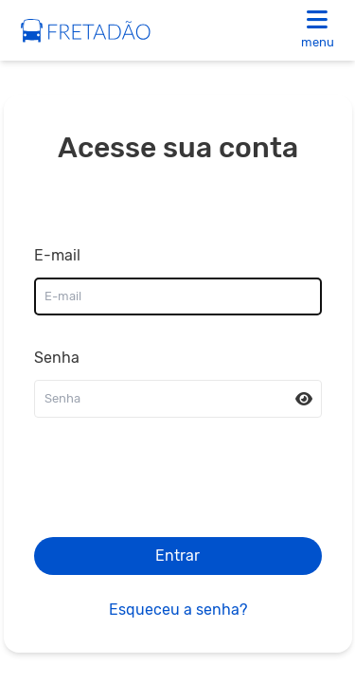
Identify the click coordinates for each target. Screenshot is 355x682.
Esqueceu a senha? (178, 610)
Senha (57, 358)
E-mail (57, 255)
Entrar (177, 556)
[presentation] (178, 485)
